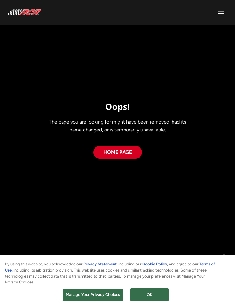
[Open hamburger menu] (221, 12)
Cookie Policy (154, 266)
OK (149, 296)
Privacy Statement (100, 266)
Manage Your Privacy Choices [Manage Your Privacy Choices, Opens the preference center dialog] (93, 296)
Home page (117, 152)
